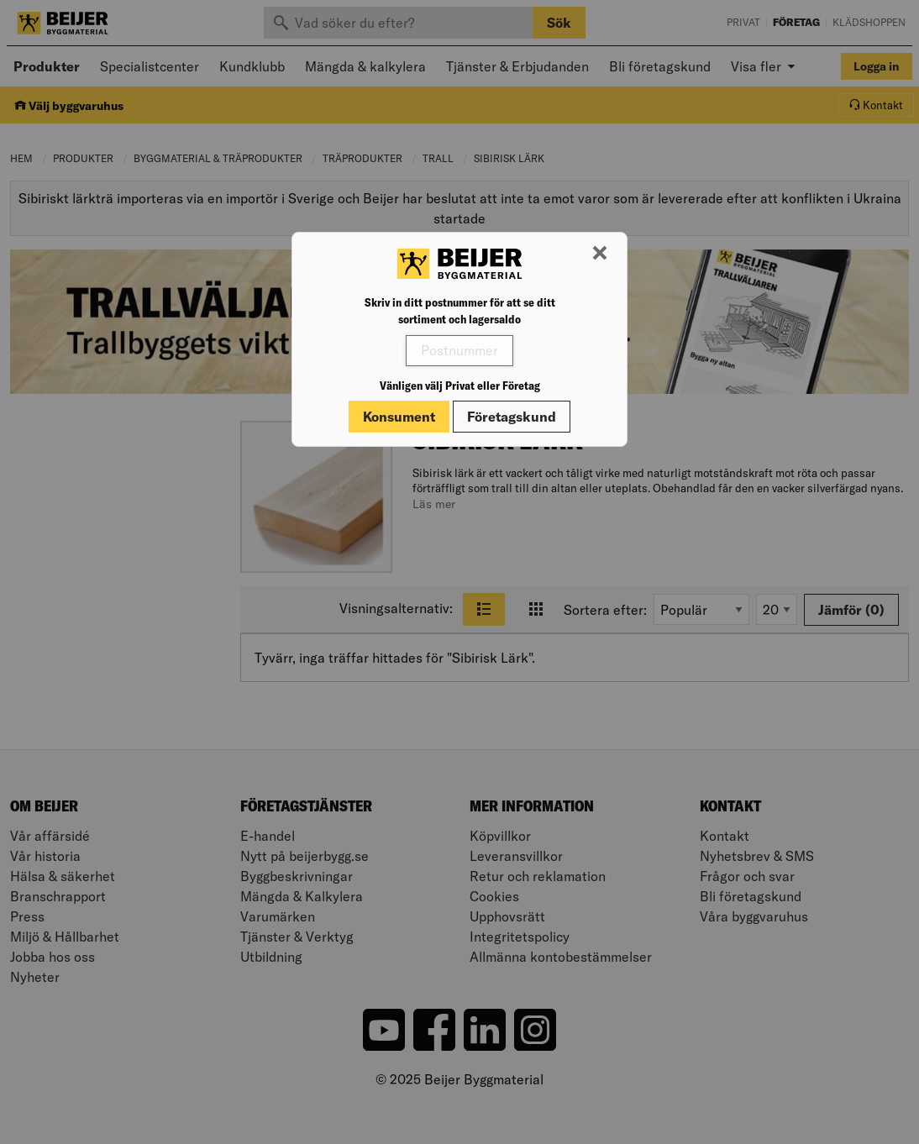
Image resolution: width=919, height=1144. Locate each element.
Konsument (399, 416)
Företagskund (511, 416)
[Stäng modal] (599, 253)
